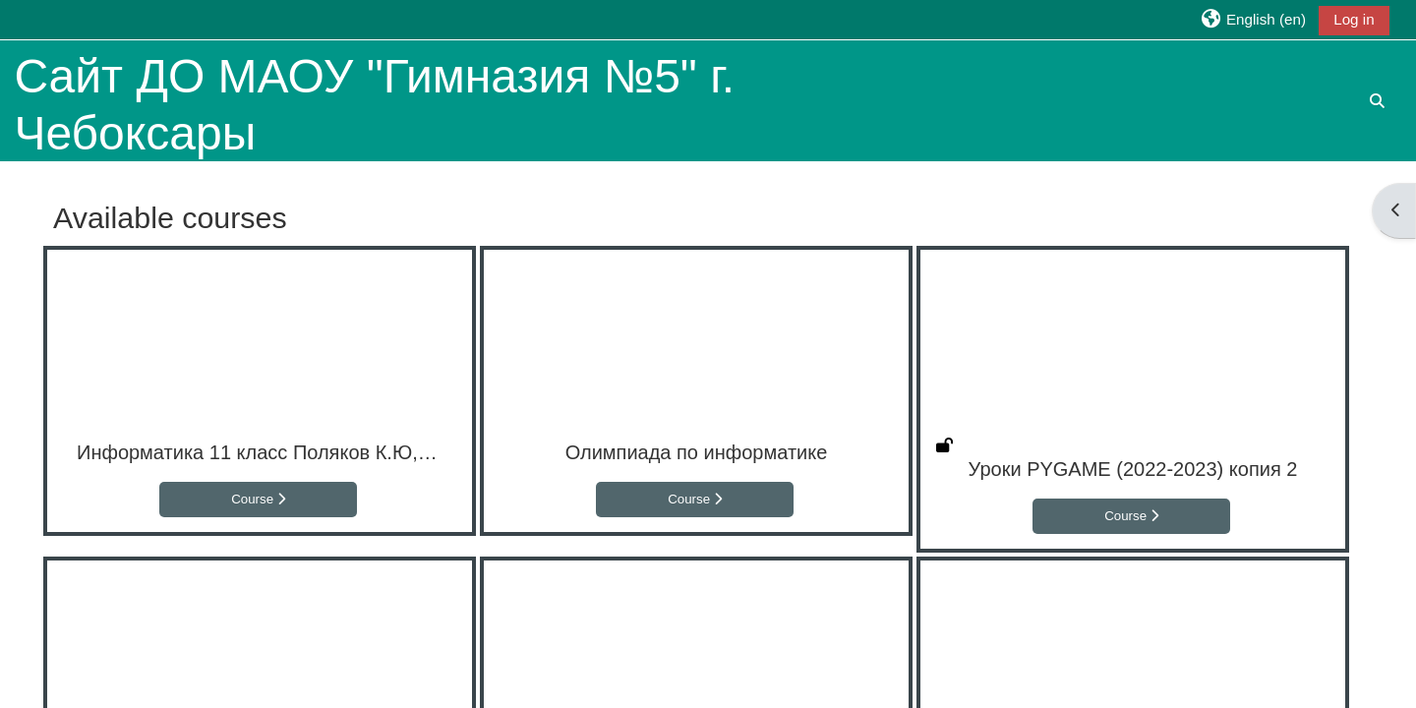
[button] (1252, 19)
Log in (1353, 19)
